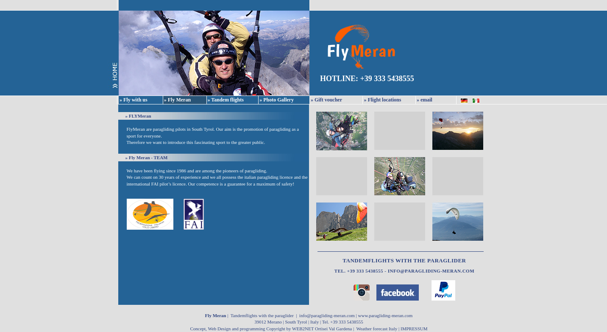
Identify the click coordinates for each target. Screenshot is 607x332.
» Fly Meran (177, 100)
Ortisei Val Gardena (333, 328)
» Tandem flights (226, 100)
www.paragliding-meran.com (385, 315)
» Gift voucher (326, 100)
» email (424, 100)
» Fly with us (134, 100)
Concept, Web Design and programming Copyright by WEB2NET (252, 328)
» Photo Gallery (276, 100)
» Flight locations (382, 100)
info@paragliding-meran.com (431, 270)
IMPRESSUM (414, 328)
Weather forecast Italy (376, 328)
